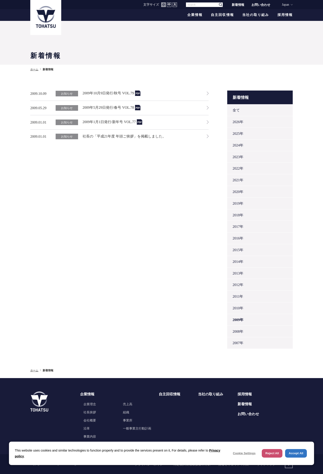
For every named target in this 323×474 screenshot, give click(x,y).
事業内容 (89, 436)
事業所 (127, 420)
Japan (285, 4)
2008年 (238, 331)
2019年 (238, 203)
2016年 (238, 238)
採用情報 (285, 15)
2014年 (238, 262)
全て (236, 110)
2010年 (238, 308)
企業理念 (89, 404)
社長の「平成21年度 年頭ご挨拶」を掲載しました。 (124, 136)
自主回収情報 (222, 15)
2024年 (238, 145)
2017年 (238, 226)
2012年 (238, 285)
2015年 (238, 250)
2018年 (238, 215)
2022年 (238, 168)
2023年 (238, 157)
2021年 (238, 180)
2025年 (238, 133)
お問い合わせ (260, 5)
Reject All (272, 453)
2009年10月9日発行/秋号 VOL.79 (108, 93)
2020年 (238, 192)
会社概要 (89, 420)
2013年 (238, 273)
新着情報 (238, 5)
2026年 (238, 122)
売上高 (127, 404)
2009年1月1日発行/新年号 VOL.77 (109, 122)
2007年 (238, 343)
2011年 (238, 296)
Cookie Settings (244, 453)
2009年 (238, 320)
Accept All (296, 453)
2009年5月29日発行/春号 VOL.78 (108, 107)
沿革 (86, 428)
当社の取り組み (255, 15)
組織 (126, 412)
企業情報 (195, 15)
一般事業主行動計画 (137, 428)
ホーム (34, 69)
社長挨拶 (89, 412)
